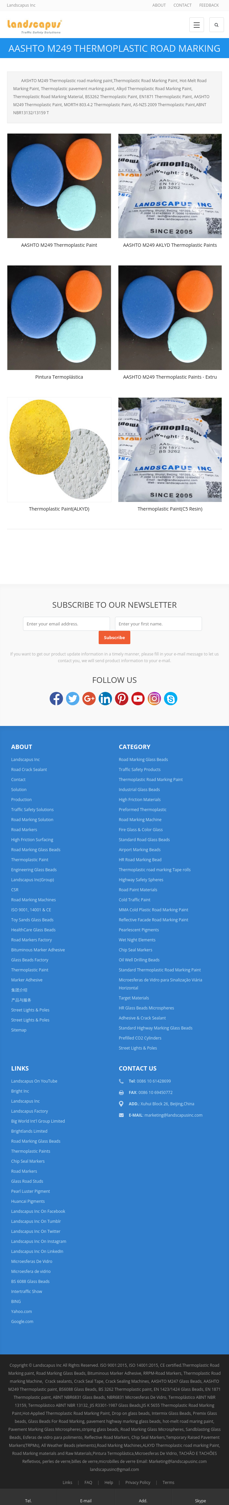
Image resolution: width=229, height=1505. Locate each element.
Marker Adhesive (27, 980)
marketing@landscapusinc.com (174, 1115)
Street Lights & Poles (30, 1010)
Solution (19, 789)
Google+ (89, 698)
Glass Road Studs (27, 1181)
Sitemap (19, 1030)
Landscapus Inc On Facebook (38, 1211)
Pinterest (121, 698)
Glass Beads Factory (29, 960)
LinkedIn (105, 698)
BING (16, 1301)
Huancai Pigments (28, 1201)
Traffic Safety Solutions (32, 809)
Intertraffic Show (26, 1291)
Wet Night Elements (137, 940)
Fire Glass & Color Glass (141, 829)
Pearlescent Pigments (139, 930)
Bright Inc (20, 1091)
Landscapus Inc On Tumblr (36, 1221)
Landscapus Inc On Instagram (38, 1241)
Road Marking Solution (32, 819)
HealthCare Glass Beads (33, 930)
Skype (170, 698)
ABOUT (159, 5)
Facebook (56, 698)
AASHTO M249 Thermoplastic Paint (59, 245)
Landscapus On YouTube (34, 1081)
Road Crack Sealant (29, 769)
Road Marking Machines (33, 900)
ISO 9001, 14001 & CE (31, 910)
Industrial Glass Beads (139, 789)
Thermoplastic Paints (30, 1151)
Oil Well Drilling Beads (139, 960)
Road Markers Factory (31, 940)
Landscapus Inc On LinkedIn (37, 1251)
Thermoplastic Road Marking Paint (151, 779)
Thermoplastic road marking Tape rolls (155, 870)
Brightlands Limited (29, 1131)
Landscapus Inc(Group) (32, 880)
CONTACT (182, 5)
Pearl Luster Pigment (30, 1191)
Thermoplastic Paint (29, 860)
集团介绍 (19, 990)
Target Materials (134, 998)
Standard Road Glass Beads (144, 839)
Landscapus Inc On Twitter (36, 1231)
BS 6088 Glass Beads (30, 1281)
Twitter (72, 698)
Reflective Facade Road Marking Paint (153, 920)
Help (108, 1482)
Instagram (154, 698)
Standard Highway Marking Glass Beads (155, 1028)
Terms (168, 1482)
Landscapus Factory (29, 1111)
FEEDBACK (209, 5)
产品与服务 (21, 1000)
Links (67, 1482)
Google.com (22, 1321)
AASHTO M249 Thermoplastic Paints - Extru (170, 377)
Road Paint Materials (138, 890)
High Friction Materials (140, 799)
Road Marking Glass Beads (36, 850)
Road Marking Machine (140, 819)
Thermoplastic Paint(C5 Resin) (170, 509)
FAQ (88, 1482)
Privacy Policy (137, 1482)
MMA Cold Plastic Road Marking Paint (153, 910)
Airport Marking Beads (139, 850)
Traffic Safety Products (139, 769)
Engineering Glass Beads (34, 870)
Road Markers (24, 829)
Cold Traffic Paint (134, 900)
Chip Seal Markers (135, 950)
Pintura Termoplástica (59, 377)
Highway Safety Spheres (141, 880)
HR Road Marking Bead (140, 860)
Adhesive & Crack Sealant (142, 1018)
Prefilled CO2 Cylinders (140, 1038)
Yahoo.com (21, 1311)
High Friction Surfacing (32, 839)
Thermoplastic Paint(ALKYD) (59, 509)
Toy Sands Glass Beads (32, 920)
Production (21, 799)
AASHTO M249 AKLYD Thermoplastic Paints (170, 245)
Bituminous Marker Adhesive (38, 950)
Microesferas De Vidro (32, 1261)
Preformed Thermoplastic (142, 809)
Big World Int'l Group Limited (38, 1121)
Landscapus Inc (25, 759)
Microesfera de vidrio (31, 1271)
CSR (15, 890)
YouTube (138, 698)
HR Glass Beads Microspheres (146, 1008)
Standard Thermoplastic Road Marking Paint (160, 970)
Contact (18, 779)
